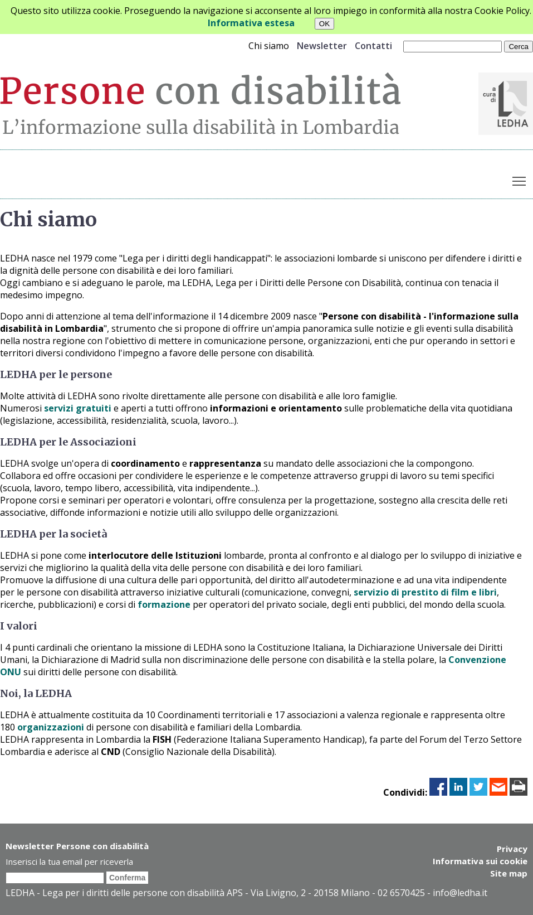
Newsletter (322, 46)
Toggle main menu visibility (519, 179)
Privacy (512, 848)
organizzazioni (50, 727)
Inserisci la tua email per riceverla (69, 861)
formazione (164, 604)
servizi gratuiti (77, 408)
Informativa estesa (251, 23)
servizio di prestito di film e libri (425, 592)
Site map (508, 873)
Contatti (373, 46)
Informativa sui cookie (480, 860)
